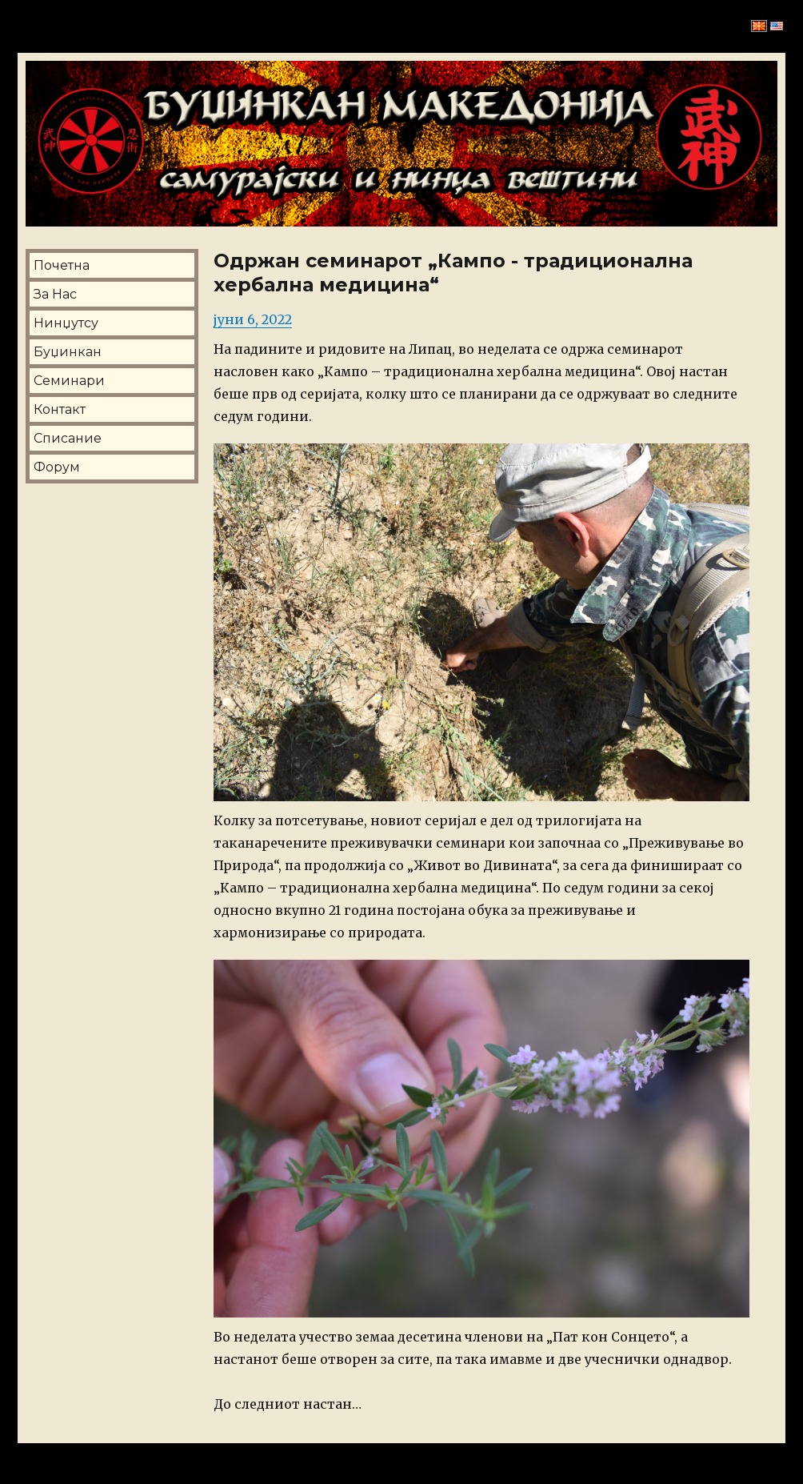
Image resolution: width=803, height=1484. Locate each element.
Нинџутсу (66, 323)
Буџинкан (68, 351)
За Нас (55, 294)
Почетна (62, 265)
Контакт (60, 409)
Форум (57, 467)
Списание (68, 438)
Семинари (69, 380)
